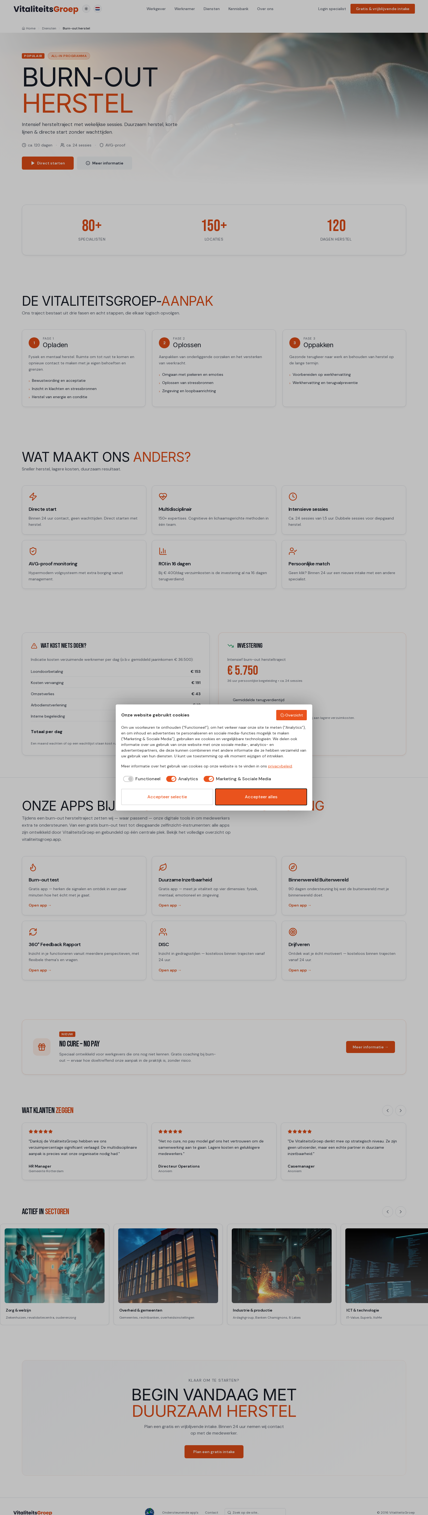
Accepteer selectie (167, 797)
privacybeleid (280, 766)
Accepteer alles (261, 797)
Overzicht (291, 715)
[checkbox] (140, 779)
